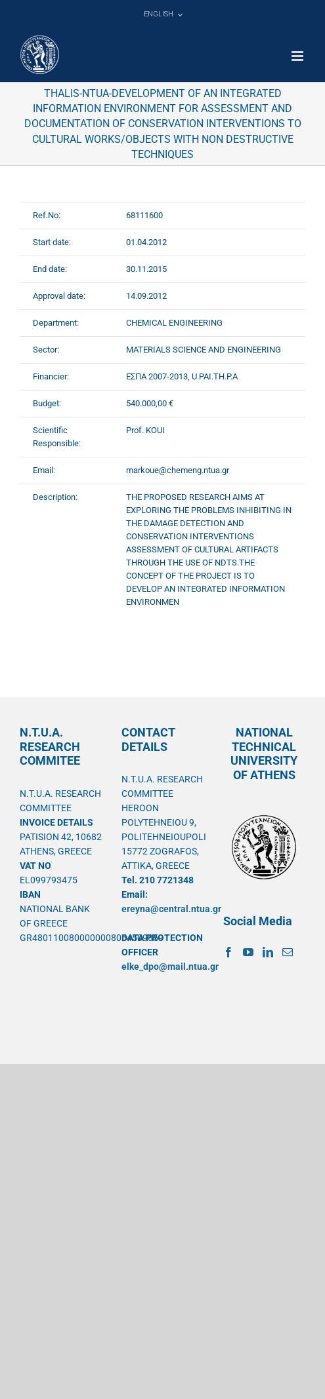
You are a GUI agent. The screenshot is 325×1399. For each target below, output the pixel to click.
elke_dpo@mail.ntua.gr (170, 966)
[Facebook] (228, 952)
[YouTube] (248, 952)
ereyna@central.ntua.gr (171, 909)
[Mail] (287, 952)
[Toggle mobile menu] (298, 56)
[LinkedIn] (268, 952)
